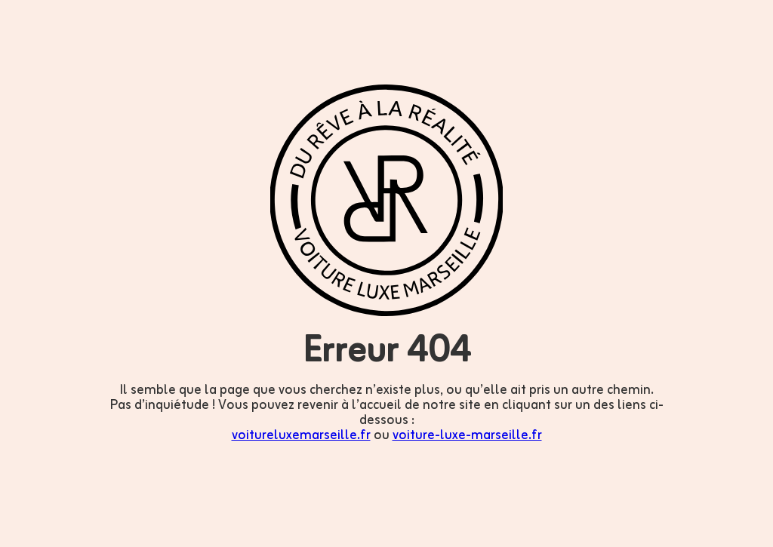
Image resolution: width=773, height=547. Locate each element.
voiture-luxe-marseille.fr (467, 435)
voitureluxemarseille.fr (301, 435)
